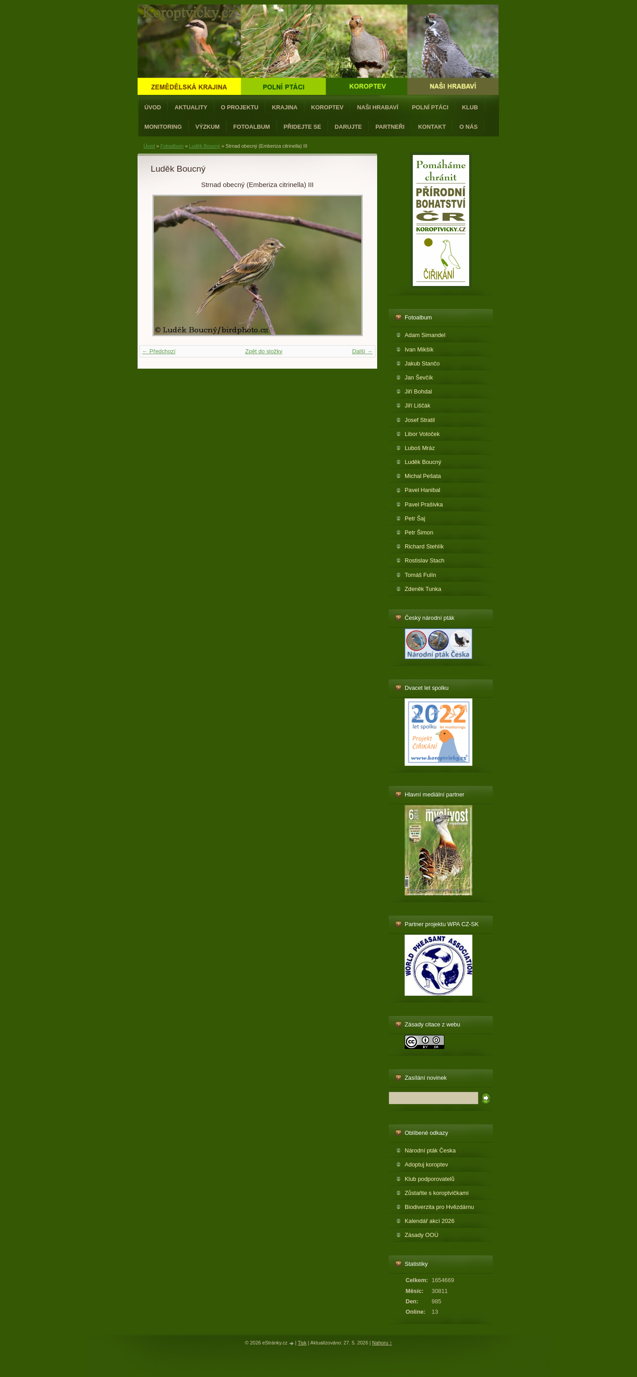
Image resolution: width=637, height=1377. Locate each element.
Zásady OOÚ (422, 1235)
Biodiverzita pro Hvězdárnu (439, 1207)
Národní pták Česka (430, 1150)
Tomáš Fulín (420, 574)
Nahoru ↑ (382, 1342)
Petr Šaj (415, 518)
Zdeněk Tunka (423, 588)
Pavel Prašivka (424, 504)
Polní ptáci (430, 107)
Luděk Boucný (204, 146)
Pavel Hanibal (422, 490)
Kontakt (432, 126)
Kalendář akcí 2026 (429, 1221)
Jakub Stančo (422, 363)
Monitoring (163, 126)
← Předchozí (158, 351)
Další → (362, 351)
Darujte (348, 126)
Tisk (302, 1342)
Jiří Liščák (417, 405)
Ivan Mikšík (419, 349)
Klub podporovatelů (429, 1179)
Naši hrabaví (377, 107)
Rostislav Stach (424, 560)
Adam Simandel (425, 335)
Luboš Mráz (420, 448)
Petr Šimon (419, 532)
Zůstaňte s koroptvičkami (437, 1193)
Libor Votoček (422, 434)
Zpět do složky (263, 351)
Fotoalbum (251, 126)
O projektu (239, 107)
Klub (470, 107)
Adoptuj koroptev (426, 1164)
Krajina (285, 107)
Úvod (152, 107)
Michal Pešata (423, 476)
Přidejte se (302, 126)
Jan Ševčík (419, 377)
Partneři (389, 126)
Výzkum (207, 126)
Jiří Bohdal (418, 391)
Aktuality (191, 107)
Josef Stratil (420, 420)
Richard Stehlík (424, 546)
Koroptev (327, 107)
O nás (468, 126)
